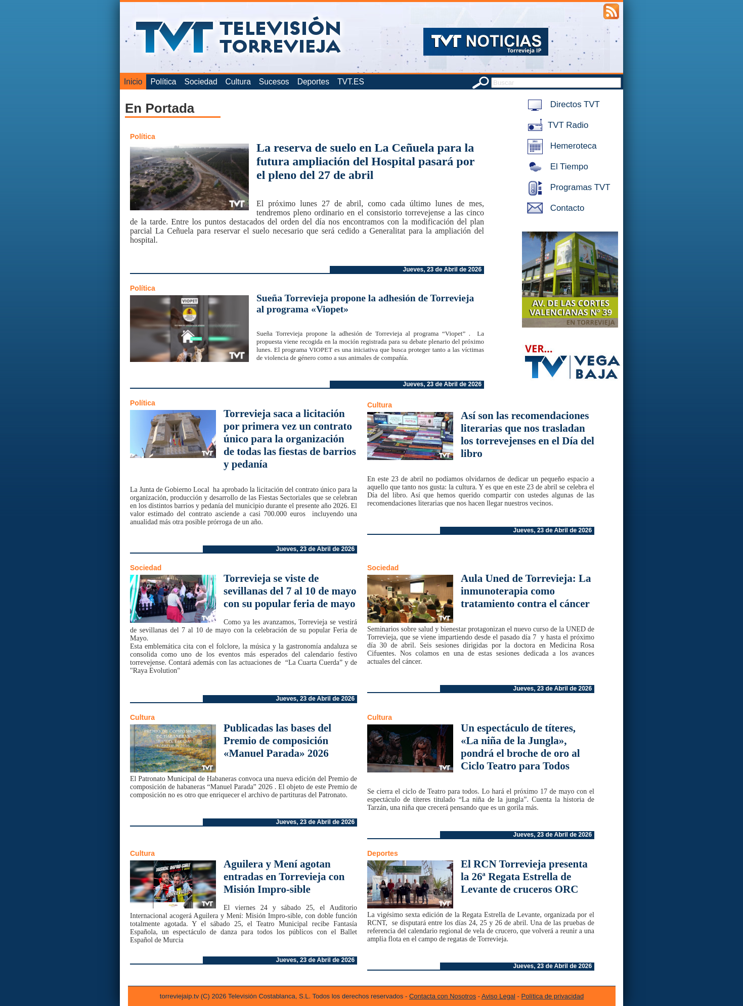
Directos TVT (561, 104)
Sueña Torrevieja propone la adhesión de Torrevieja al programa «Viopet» (365, 303)
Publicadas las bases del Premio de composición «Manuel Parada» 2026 (277, 740)
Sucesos (274, 81)
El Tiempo (555, 166)
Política (163, 81)
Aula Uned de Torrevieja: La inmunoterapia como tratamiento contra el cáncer (526, 591)
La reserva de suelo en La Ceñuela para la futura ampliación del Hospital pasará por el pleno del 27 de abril (365, 161)
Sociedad (201, 81)
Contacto (553, 208)
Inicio (133, 81)
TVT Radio (555, 125)
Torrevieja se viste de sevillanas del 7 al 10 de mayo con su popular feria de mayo (290, 591)
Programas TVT (566, 187)
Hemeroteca (560, 146)
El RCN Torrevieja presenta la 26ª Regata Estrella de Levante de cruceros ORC (524, 876)
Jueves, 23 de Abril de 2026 (442, 269)
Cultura (238, 81)
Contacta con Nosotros (442, 996)
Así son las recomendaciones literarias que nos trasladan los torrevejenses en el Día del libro (527, 434)
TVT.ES (350, 81)
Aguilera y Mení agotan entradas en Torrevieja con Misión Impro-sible (284, 876)
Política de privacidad (552, 996)
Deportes (313, 81)
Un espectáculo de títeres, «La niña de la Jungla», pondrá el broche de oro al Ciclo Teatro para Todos (520, 747)
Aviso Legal (498, 996)
